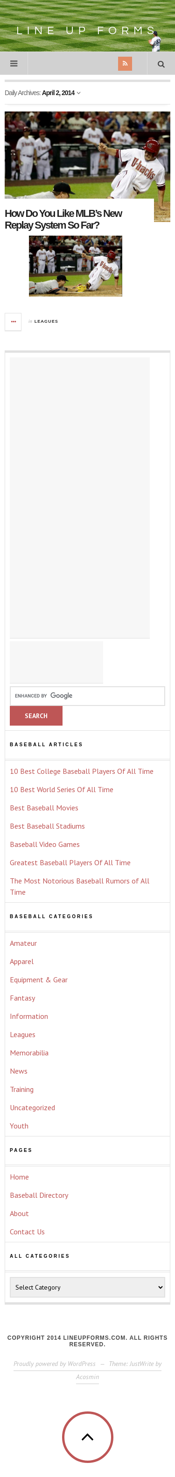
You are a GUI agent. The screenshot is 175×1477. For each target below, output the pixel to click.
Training (22, 1089)
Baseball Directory (39, 1195)
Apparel (22, 961)
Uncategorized (32, 1107)
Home (19, 1176)
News (19, 1071)
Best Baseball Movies (44, 807)
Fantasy (22, 997)
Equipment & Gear (39, 979)
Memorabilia (29, 1052)
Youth (19, 1125)
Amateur (23, 943)
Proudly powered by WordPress (55, 1363)
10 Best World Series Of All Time (61, 789)
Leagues (46, 321)
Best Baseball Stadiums (47, 826)
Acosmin (87, 1377)
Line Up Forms (93, 24)
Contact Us (27, 1231)
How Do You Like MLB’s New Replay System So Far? (63, 219)
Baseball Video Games (45, 844)
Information (29, 1016)
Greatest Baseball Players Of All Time (70, 862)
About (19, 1213)
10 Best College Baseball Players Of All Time (82, 771)
